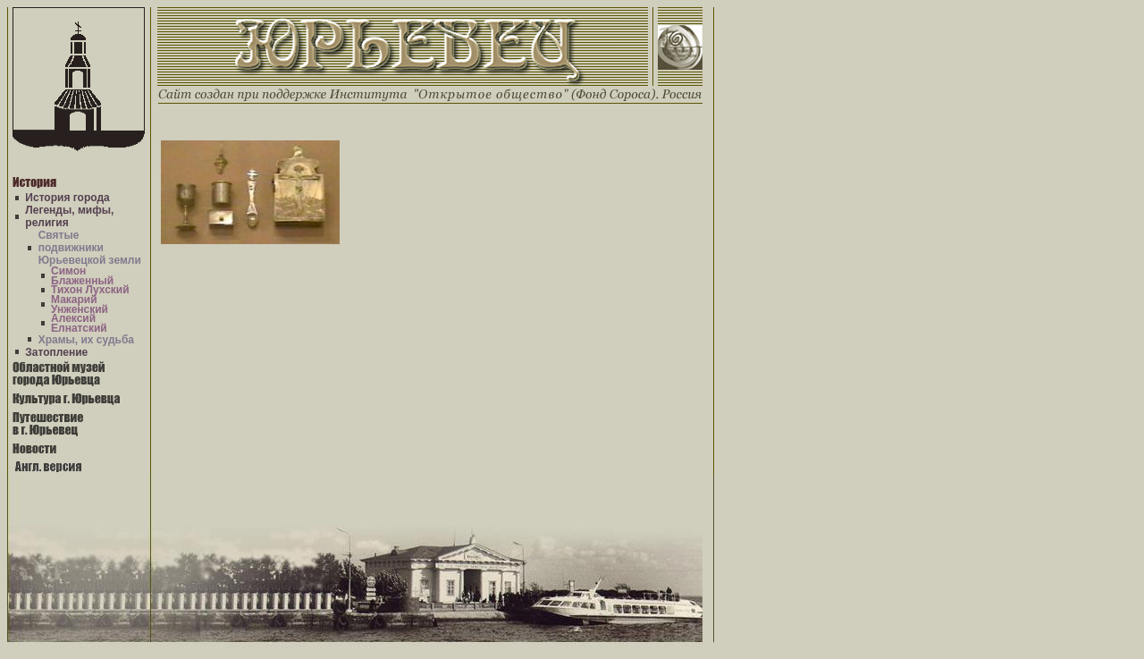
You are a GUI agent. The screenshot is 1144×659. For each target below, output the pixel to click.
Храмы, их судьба (86, 340)
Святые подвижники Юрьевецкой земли (89, 247)
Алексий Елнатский (79, 323)
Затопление (56, 352)
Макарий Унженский (79, 304)
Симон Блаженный (82, 276)
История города (67, 197)
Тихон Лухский (90, 289)
